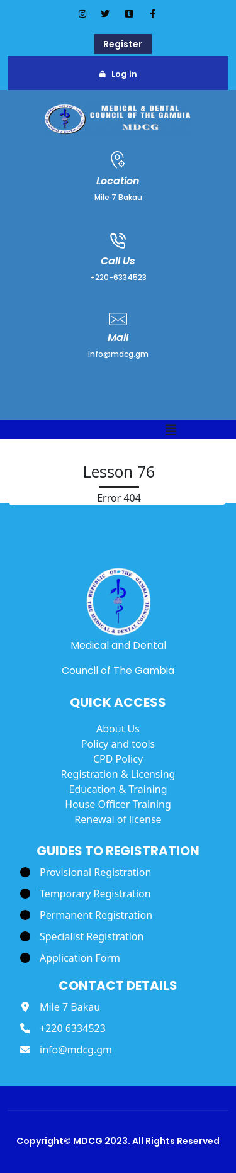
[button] (171, 431)
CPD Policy (118, 759)
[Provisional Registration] (85, 872)
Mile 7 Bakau (118, 197)
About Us (118, 729)
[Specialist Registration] (81, 936)
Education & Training (118, 789)
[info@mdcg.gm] (66, 1049)
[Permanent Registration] (86, 915)
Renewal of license (117, 819)
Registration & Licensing (118, 774)
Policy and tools (118, 744)
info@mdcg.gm (118, 354)
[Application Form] (70, 957)
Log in (124, 74)
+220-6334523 (118, 277)
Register (122, 44)
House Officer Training (118, 804)
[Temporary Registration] (85, 893)
